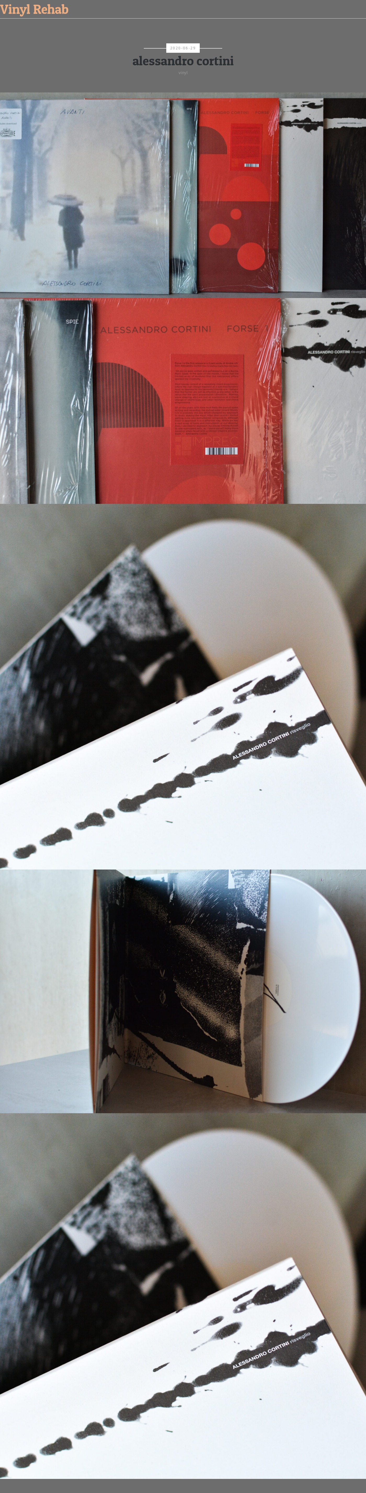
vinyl (183, 72)
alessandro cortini (183, 60)
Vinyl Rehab (34, 9)
